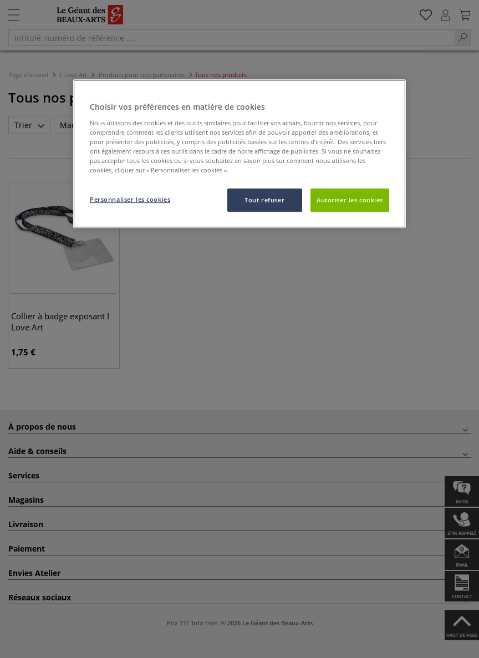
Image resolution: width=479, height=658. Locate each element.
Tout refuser (264, 200)
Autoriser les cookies (350, 200)
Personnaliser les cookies (130, 199)
